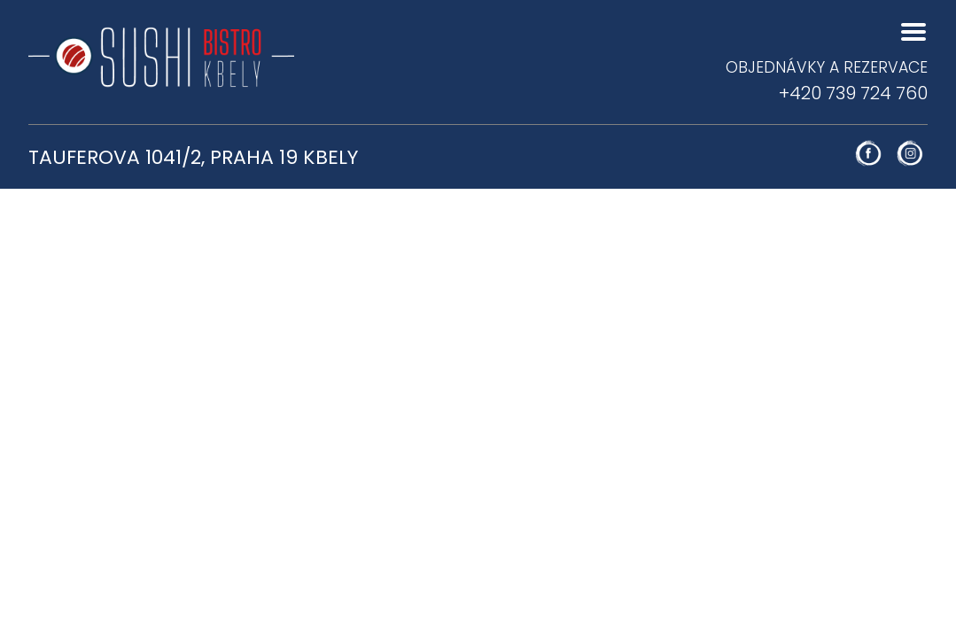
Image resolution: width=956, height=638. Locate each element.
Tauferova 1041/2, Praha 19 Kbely (193, 157)
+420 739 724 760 (827, 81)
